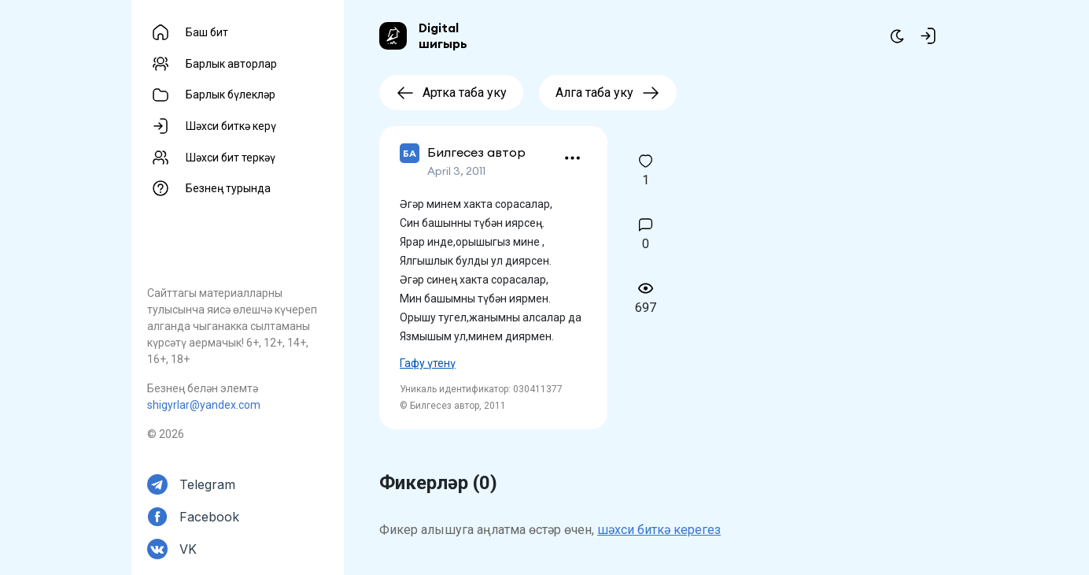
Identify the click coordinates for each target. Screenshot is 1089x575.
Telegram (207, 484)
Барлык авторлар (231, 64)
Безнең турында (228, 188)
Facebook (209, 517)
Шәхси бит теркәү (230, 157)
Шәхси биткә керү (231, 126)
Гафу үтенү (428, 363)
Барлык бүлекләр (230, 94)
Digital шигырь (443, 35)
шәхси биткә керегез (659, 529)
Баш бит (207, 32)
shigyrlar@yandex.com (203, 405)
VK (188, 549)
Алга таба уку (608, 92)
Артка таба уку (451, 92)
